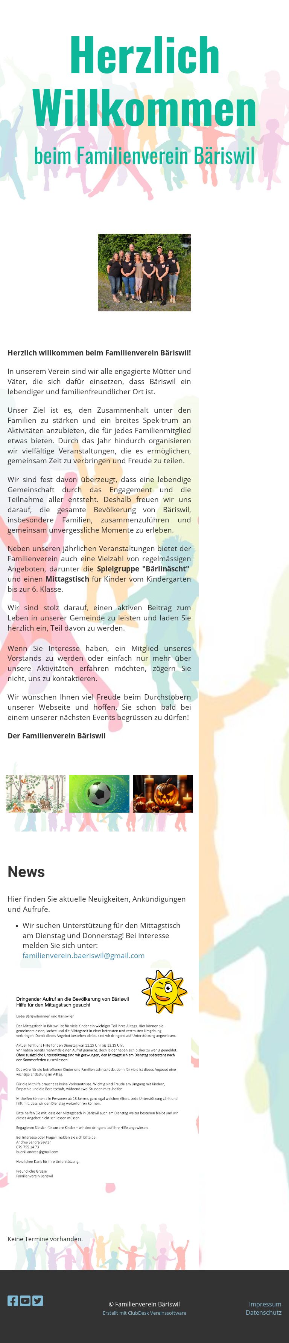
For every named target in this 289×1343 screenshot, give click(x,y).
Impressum (265, 1304)
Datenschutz (263, 1312)
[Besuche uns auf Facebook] (13, 1300)
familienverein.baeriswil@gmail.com (84, 955)
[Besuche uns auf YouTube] (25, 1300)
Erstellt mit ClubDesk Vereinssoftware (144, 1312)
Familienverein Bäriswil (67, 14)
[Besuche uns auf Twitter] (37, 1300)
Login (222, 14)
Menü (263, 14)
